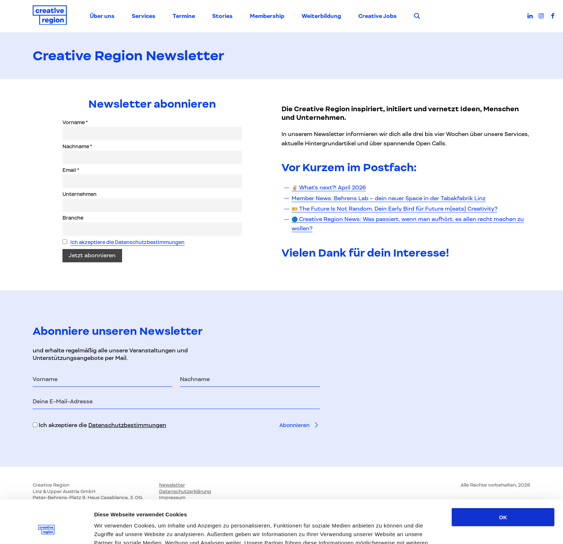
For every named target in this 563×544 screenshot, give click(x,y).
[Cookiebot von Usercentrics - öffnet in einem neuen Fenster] (46, 530)
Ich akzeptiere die (99, 425)
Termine (184, 16)
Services (143, 16)
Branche (72, 218)
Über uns (102, 16)
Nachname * (77, 147)
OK (503, 472)
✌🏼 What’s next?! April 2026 (329, 187)
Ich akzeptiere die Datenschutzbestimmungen (127, 242)
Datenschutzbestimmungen (127, 425)
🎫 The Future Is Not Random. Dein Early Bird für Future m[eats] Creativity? (394, 209)
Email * (70, 170)
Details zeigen (382, 530)
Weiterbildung (321, 16)
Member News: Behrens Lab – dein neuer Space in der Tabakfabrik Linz (388, 198)
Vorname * (75, 123)
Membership (267, 16)
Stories (222, 16)
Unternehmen (79, 194)
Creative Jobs (377, 16)
